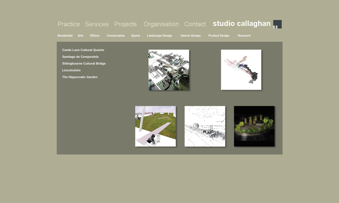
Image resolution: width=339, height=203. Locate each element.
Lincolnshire (71, 70)
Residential (65, 35)
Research (244, 35)
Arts (80, 35)
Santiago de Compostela (80, 56)
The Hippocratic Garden (80, 77)
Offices (95, 35)
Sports (135, 35)
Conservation (116, 35)
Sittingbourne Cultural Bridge (84, 63)
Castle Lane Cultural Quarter (83, 50)
